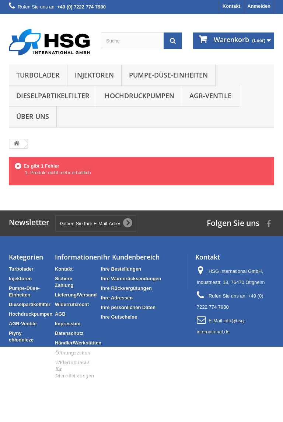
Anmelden (258, 6)
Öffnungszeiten (72, 352)
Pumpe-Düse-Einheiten (168, 75)
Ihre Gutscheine (119, 317)
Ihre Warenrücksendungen (131, 278)
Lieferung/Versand (76, 295)
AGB (60, 314)
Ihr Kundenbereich (130, 257)
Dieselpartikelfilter (53, 95)
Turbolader (38, 75)
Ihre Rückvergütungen (126, 288)
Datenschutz (69, 333)
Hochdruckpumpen (139, 95)
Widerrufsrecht (72, 304)
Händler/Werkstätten (78, 343)
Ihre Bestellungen (121, 269)
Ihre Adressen (117, 298)
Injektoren (94, 75)
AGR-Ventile (210, 95)
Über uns (32, 116)
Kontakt (231, 6)
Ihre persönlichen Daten (128, 307)
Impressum (67, 323)
